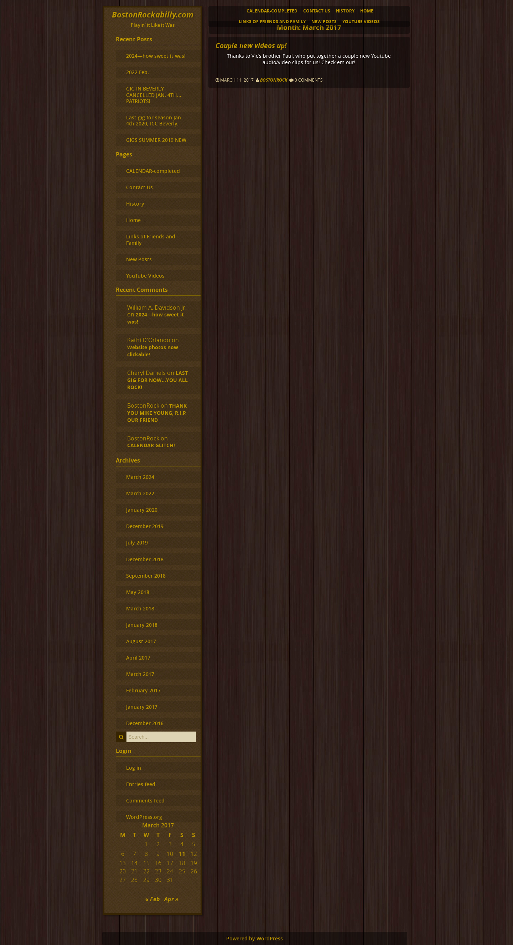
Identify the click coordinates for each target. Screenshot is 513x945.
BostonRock (273, 80)
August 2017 (141, 641)
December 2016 (145, 723)
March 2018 (140, 608)
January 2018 (141, 624)
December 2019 (145, 526)
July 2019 (137, 542)
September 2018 (146, 575)
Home (366, 11)
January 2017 (141, 706)
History (345, 11)
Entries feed (140, 784)
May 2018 (137, 592)
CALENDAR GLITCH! (151, 445)
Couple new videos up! (251, 45)
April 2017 (138, 657)
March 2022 (140, 493)
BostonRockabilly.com (152, 14)
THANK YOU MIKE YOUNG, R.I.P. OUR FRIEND (157, 413)
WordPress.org (144, 817)
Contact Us (316, 11)
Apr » (171, 899)
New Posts (324, 22)
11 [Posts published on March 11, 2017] (182, 854)
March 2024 (140, 477)
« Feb (152, 899)
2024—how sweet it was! (156, 55)
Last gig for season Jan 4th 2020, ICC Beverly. (153, 120)
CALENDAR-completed (272, 11)
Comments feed (145, 800)
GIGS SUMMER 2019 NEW (156, 139)
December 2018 (145, 559)
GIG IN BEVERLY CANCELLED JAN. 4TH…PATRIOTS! (153, 94)
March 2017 (140, 674)
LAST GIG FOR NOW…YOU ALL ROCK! (157, 380)
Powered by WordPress (254, 938)
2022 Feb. (137, 72)
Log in (133, 767)
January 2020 (141, 509)
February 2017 (143, 690)
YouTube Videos (361, 22)
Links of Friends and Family (272, 22)
